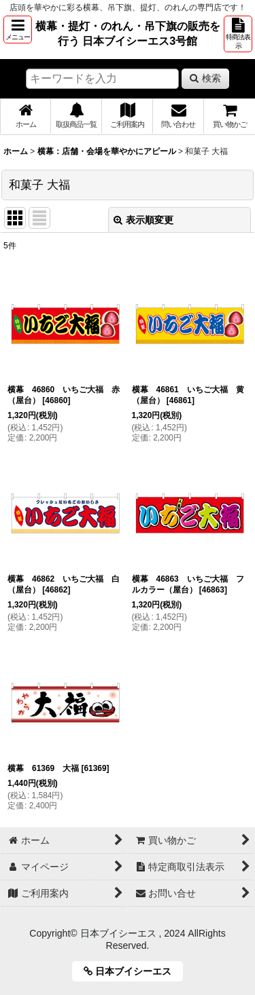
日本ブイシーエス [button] (132, 971)
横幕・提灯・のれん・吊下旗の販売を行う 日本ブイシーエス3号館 (127, 33)
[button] (17, 29)
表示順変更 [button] (143, 219)
